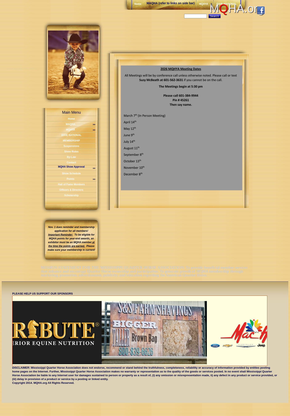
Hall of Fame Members (71, 184)
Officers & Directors (71, 189)
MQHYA (80, 129)
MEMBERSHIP (71, 140)
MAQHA (80, 124)
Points (81, 178)
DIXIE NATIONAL (71, 135)
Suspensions (71, 146)
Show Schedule (71, 173)
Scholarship (71, 195)
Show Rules (71, 151)
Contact (71, 162)
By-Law (71, 157)
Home (71, 118)
